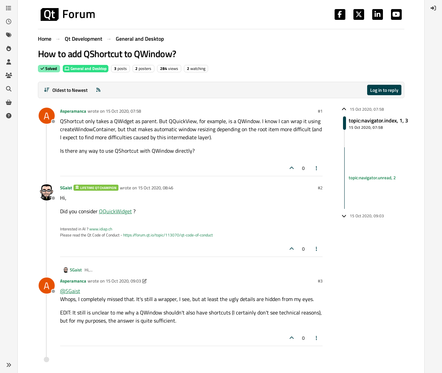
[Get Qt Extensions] (9, 102)
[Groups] (9, 75)
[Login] (433, 8)
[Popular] (9, 48)
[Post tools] (316, 168)
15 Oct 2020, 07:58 (123, 111)
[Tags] (9, 35)
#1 (320, 111)
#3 (320, 280)
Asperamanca (73, 111)
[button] (9, 365)
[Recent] (9, 21)
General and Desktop (85, 68)
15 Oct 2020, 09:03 (123, 280)
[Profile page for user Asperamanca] (47, 116)
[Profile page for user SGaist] (47, 192)
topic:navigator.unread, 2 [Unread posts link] (372, 178)
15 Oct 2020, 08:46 (155, 187)
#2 (320, 187)
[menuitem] (433, 8)
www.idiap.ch (100, 229)
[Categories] (9, 8)
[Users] (9, 62)
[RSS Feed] (98, 90)
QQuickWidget (115, 211)
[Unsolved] (9, 115)
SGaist (66, 187)
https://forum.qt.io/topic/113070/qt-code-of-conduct (168, 235)
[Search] (9, 88)
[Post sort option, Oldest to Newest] (66, 90)
